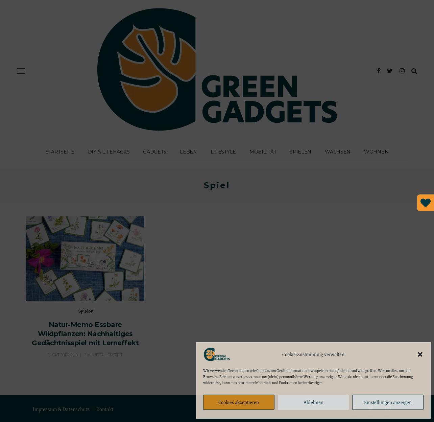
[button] (420, 354)
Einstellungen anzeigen (388, 402)
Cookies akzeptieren (238, 402)
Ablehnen (313, 402)
